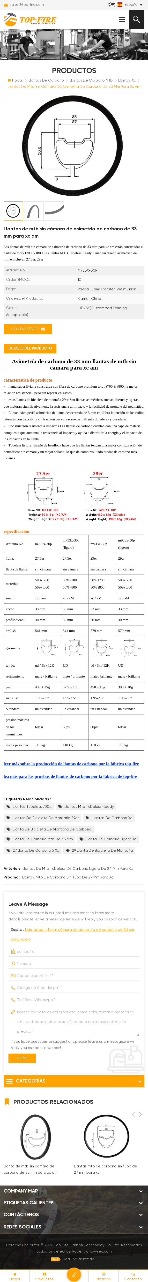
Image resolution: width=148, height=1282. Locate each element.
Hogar (15, 80)
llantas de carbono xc (112, 818)
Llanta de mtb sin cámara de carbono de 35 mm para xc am (31, 1170)
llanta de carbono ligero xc (111, 839)
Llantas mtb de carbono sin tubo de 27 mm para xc (67, 877)
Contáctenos (28, 329)
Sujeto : (73, 934)
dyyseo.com (101, 1252)
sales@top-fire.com (27, 5)
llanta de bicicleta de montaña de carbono (52, 829)
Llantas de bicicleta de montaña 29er (46, 818)
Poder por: (92, 1252)
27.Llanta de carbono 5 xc (36, 851)
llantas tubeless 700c (32, 807)
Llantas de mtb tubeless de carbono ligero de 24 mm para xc (77, 869)
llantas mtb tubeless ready (89, 807)
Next (140, 1101)
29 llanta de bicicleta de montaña (102, 851)
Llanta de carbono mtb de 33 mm (43, 839)
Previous (133, 1101)
